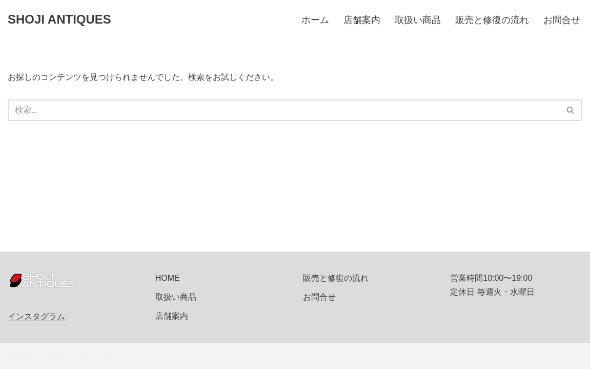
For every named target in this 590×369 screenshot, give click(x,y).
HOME (167, 278)
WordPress (99, 356)
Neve (17, 356)
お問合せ (561, 20)
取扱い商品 (418, 20)
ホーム (315, 20)
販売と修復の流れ (492, 20)
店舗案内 (361, 20)
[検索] (283, 110)
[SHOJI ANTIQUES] (59, 19)
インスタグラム (36, 316)
